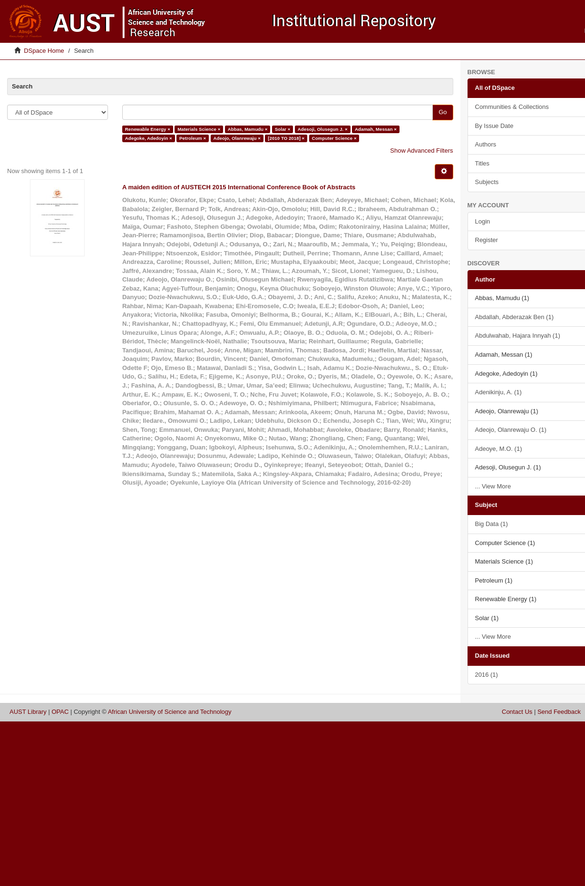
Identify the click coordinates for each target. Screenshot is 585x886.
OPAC (59, 711)
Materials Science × (198, 129)
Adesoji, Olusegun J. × (323, 129)
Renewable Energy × (147, 129)
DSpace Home (44, 50)
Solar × (283, 129)
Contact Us (517, 711)
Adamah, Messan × (376, 129)
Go (443, 112)
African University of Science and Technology (170, 711)
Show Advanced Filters (421, 150)
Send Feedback (559, 711)
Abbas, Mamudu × (248, 129)
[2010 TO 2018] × (286, 138)
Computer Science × (334, 138)
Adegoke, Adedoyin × (148, 138)
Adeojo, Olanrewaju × (237, 138)
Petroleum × (192, 138)
